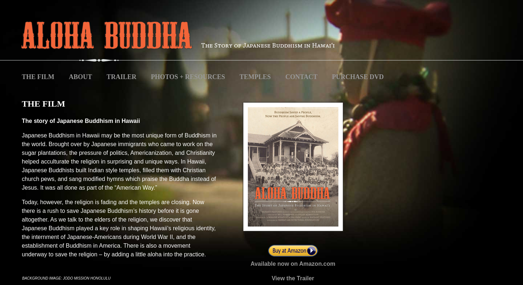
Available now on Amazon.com (293, 264)
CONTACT (302, 76)
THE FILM (38, 76)
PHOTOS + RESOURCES (188, 76)
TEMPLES (255, 76)
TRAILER (122, 76)
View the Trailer (293, 278)
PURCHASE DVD (358, 76)
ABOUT (80, 76)
